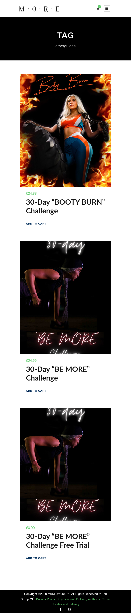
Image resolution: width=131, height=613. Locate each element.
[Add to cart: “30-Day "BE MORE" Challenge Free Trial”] (36, 558)
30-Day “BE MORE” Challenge (58, 373)
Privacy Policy (46, 599)
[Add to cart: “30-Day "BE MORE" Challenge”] (36, 390)
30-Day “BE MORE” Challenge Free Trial (58, 540)
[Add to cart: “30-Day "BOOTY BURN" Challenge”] (36, 223)
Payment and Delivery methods (79, 599)
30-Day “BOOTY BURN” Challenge (65, 206)
